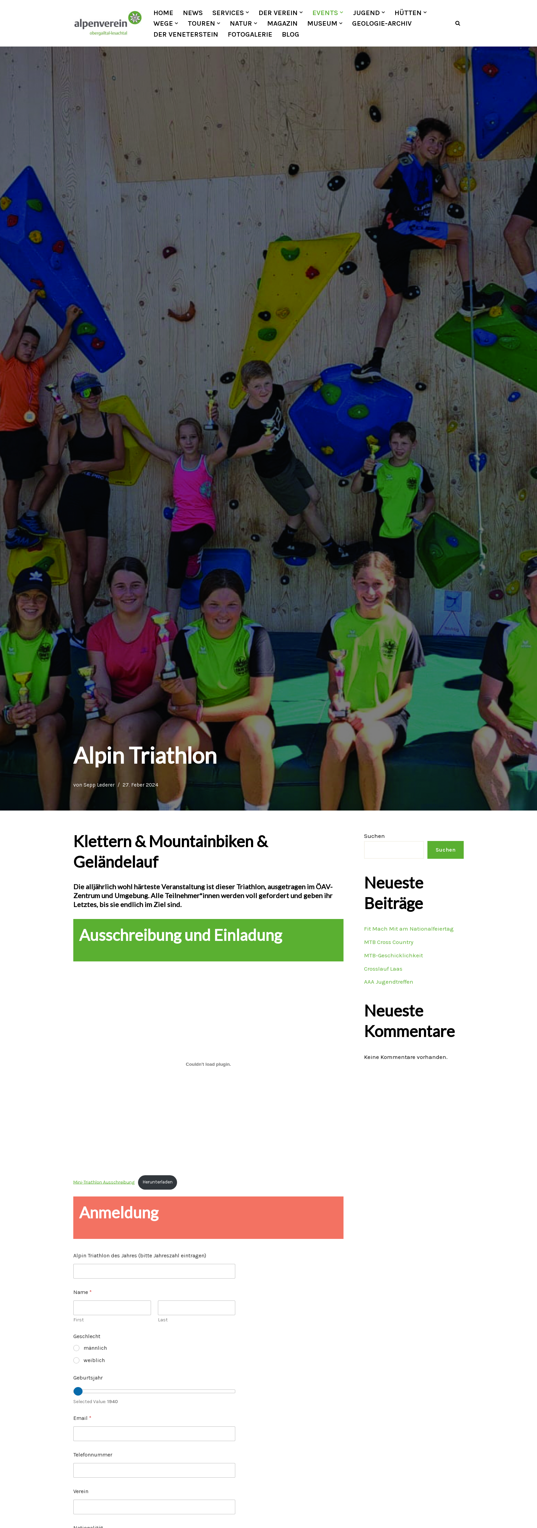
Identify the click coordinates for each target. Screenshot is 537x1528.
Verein (80, 1491)
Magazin (282, 23)
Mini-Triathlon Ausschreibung (103, 1182)
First (78, 1320)
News (193, 13)
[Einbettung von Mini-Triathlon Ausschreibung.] (208, 1064)
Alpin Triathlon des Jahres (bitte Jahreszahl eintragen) (139, 1256)
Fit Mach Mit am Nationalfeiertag (408, 928)
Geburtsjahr (88, 1377)
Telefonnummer (92, 1454)
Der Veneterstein (185, 34)
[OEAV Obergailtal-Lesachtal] (107, 23)
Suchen (374, 835)
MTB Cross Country (388, 941)
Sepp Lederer (99, 785)
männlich (95, 1348)
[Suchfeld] (457, 23)
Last (163, 1320)
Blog (291, 34)
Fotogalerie (250, 34)
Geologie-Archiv (382, 23)
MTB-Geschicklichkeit (393, 955)
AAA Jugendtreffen (388, 982)
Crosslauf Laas (383, 968)
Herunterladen (157, 1182)
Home (163, 13)
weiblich (94, 1360)
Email (82, 1418)
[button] (247, 12)
